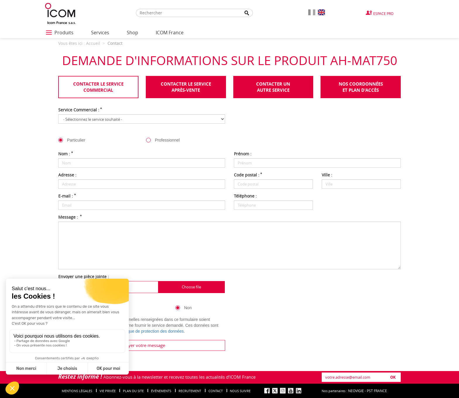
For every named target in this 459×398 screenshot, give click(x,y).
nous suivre (240, 391)
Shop (132, 32)
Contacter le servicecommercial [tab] (98, 87)
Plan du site (133, 391)
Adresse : (67, 175)
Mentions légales (77, 391)
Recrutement (190, 391)
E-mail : (67, 196)
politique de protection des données (151, 331)
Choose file (191, 287)
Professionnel (167, 140)
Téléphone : (245, 196)
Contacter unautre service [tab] (273, 87)
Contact (215, 391)
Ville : (327, 175)
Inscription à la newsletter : (85, 300)
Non (188, 307)
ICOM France (170, 32)
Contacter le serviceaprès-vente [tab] (186, 87)
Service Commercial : (80, 110)
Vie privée (108, 391)
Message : (70, 217)
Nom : (65, 154)
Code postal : (248, 175)
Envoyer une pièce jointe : (83, 276)
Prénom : (242, 154)
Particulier (76, 140)
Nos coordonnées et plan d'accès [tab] (361, 87)
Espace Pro (383, 13)
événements (161, 391)
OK (393, 377)
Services (100, 32)
